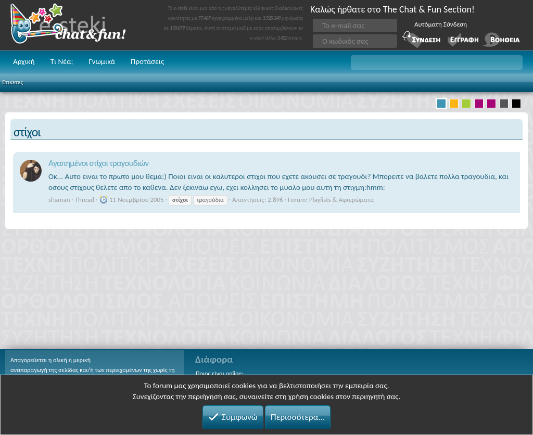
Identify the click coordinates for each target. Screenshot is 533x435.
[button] (437, 62)
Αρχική (24, 61)
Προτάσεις (147, 61)
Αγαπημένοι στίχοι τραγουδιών (98, 163)
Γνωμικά (101, 61)
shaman (59, 199)
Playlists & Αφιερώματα (341, 199)
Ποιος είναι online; (219, 373)
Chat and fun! (75, 25)
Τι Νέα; (61, 61)
